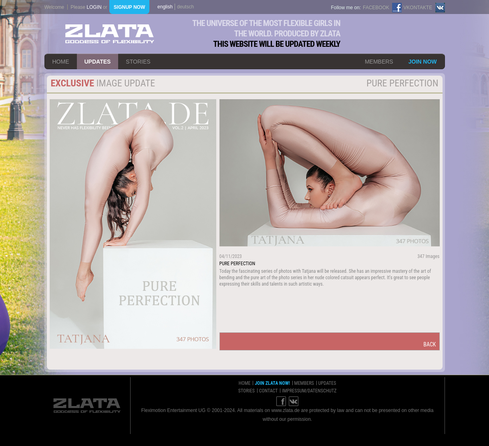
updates (98, 61)
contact (268, 391)
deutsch (185, 7)
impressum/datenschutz (309, 391)
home (60, 61)
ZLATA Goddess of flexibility (109, 33)
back (429, 344)
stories (138, 61)
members (379, 61)
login (94, 7)
